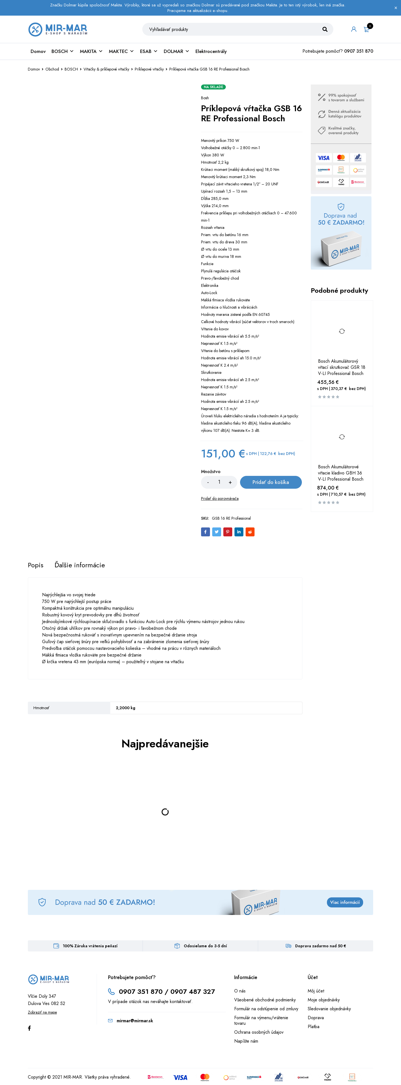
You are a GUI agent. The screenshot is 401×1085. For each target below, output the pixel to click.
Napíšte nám (246, 1041)
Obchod (52, 69)
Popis (35, 565)
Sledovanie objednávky (329, 1009)
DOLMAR (177, 52)
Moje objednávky (324, 1000)
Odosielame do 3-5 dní (205, 946)
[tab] (35, 565)
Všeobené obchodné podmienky (265, 1000)
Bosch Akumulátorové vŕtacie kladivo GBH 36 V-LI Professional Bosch (340, 473)
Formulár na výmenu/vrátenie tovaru (261, 1021)
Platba (313, 1027)
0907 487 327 (192, 992)
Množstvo (211, 472)
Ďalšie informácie (80, 565)
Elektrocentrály (211, 52)
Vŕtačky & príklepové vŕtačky (106, 69)
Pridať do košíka (269, 482)
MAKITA (91, 52)
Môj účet (316, 991)
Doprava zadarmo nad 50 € (320, 946)
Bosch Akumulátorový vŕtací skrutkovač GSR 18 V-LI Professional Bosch (341, 368)
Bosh (205, 98)
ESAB (149, 52)
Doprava (316, 1018)
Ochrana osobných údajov (258, 1033)
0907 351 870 (358, 52)
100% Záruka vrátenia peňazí (90, 946)
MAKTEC (121, 52)
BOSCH (63, 52)
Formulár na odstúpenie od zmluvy (266, 1009)
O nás (240, 991)
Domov (38, 52)
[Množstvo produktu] (219, 482)
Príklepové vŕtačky (149, 69)
